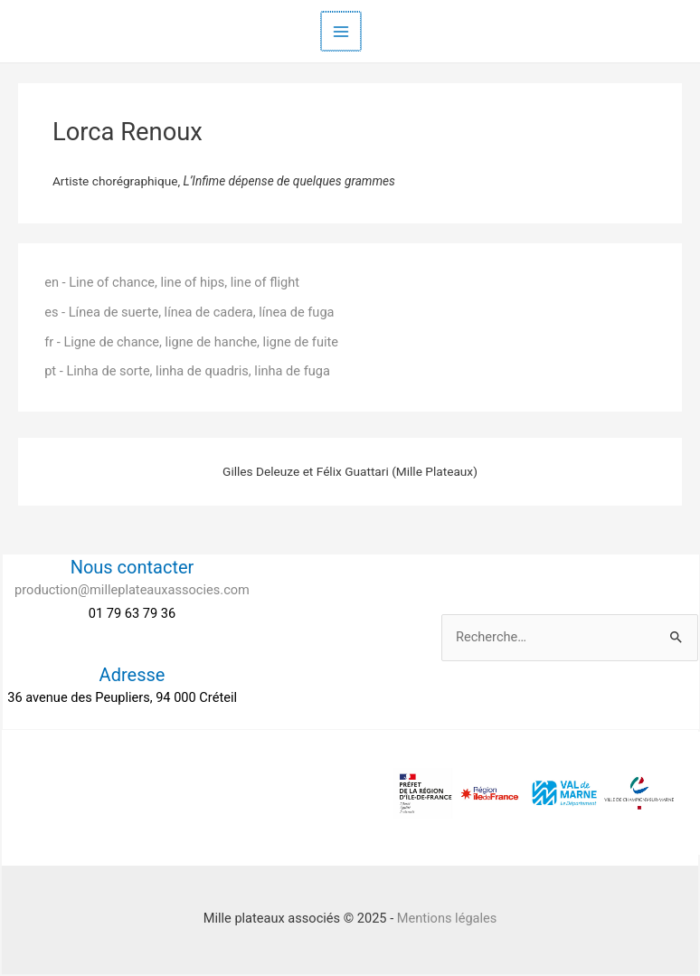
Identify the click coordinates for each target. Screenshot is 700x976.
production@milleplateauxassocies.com (132, 590)
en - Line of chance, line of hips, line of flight (171, 282)
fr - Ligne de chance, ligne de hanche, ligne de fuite (191, 342)
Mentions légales (447, 918)
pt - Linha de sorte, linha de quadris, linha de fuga (187, 371)
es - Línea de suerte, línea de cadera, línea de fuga (189, 312)
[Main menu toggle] (341, 32)
